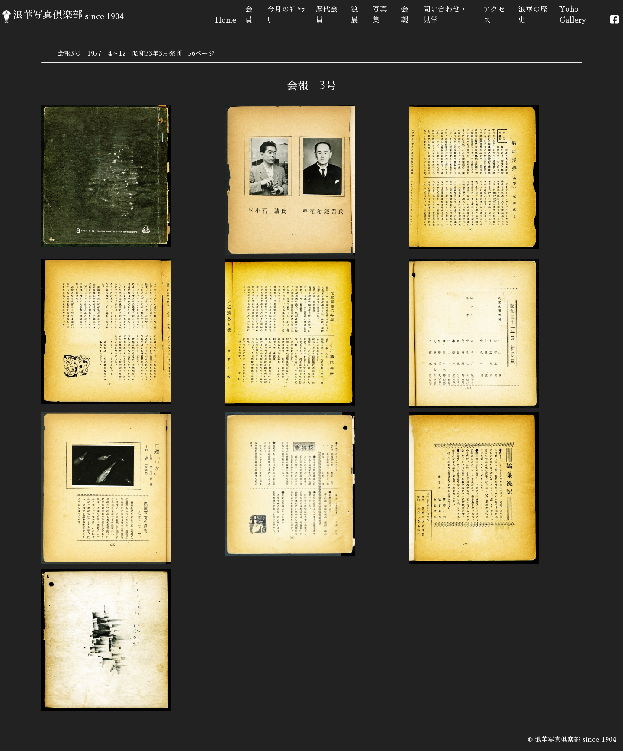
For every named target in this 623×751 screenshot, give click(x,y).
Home (225, 20)
